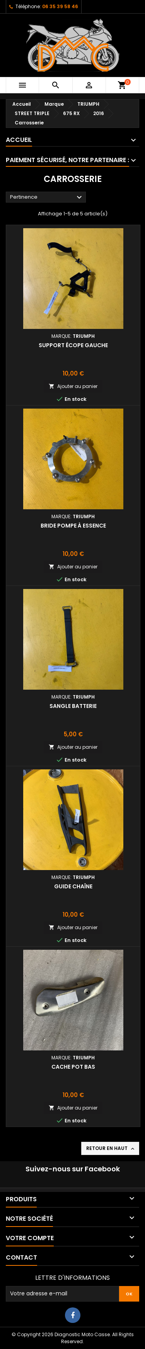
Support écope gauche (73, 345)
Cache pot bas (73, 1067)
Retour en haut (111, 1148)
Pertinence (47, 197)
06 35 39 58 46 (60, 6)
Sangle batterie (73, 706)
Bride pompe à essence (73, 525)
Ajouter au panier (73, 386)
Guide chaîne (73, 886)
